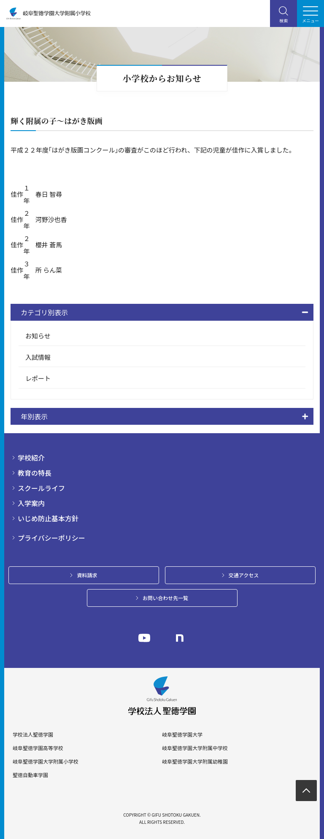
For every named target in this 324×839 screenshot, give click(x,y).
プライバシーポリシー (51, 537)
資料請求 (87, 575)
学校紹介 (31, 457)
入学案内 (31, 503)
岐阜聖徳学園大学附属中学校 (195, 748)
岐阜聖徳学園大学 (182, 734)
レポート (38, 378)
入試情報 (38, 357)
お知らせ (38, 335)
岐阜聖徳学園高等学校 (38, 748)
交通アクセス (244, 575)
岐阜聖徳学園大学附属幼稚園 (195, 761)
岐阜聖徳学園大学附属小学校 (45, 761)
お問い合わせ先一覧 (165, 597)
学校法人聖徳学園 (33, 734)
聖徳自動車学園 (30, 774)
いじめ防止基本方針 (48, 518)
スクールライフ (41, 488)
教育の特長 (34, 472)
